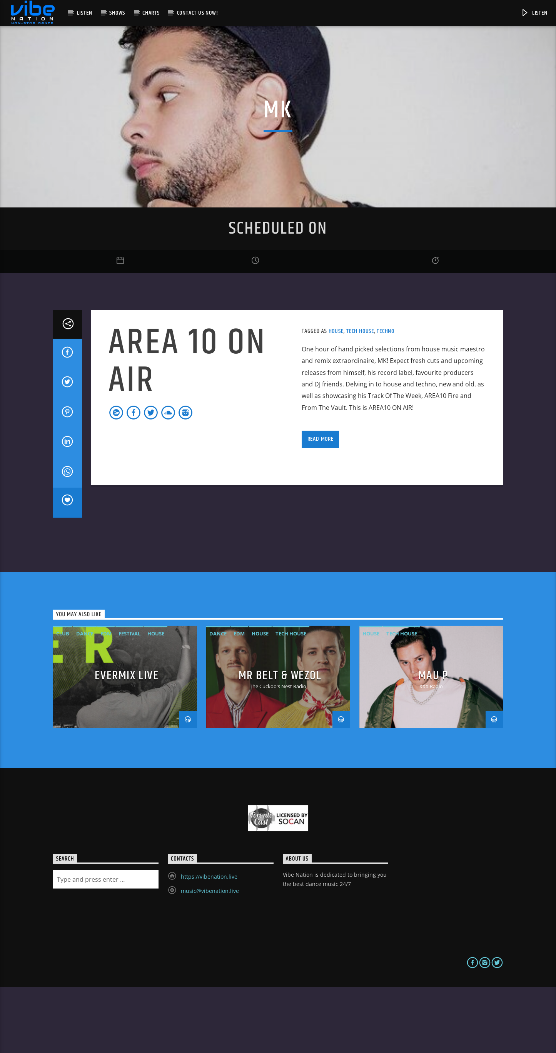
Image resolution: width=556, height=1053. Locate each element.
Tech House (360, 397)
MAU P (433, 741)
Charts (151, 13)
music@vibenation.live (210, 957)
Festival (129, 700)
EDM (106, 700)
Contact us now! (197, 13)
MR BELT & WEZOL (280, 741)
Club (62, 700)
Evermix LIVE (127, 741)
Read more (320, 505)
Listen (84, 13)
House (336, 397)
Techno (385, 397)
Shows (117, 13)
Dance (85, 700)
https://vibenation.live (209, 942)
